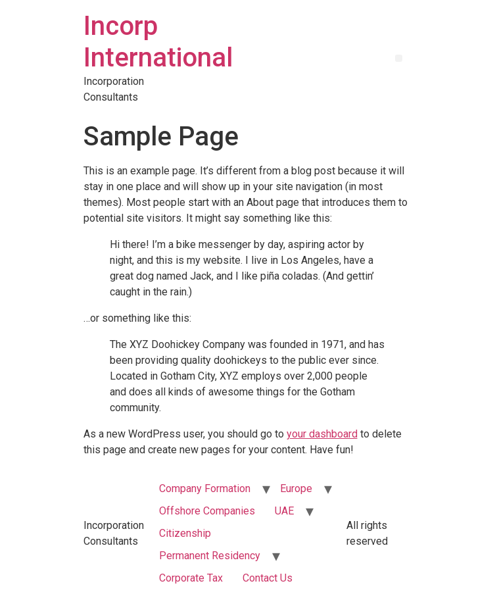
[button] (398, 58)
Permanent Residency (209, 555)
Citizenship (185, 533)
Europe (296, 488)
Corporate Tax (191, 578)
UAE (284, 511)
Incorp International (158, 42)
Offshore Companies (207, 511)
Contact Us (268, 578)
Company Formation (204, 488)
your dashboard (322, 434)
